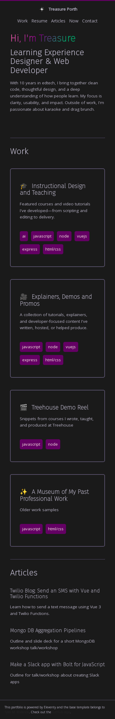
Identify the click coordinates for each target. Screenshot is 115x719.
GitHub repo (61, 712)
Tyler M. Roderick (17, 712)
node (64, 236)
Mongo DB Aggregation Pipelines (47, 630)
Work (22, 21)
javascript (42, 236)
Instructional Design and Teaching (52, 189)
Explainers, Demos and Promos (56, 300)
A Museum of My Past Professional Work (54, 495)
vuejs (82, 236)
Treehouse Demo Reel (54, 407)
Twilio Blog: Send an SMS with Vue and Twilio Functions (55, 593)
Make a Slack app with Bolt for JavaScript (57, 664)
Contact (90, 21)
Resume (39, 21)
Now (73, 21)
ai (24, 236)
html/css (53, 249)
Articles (58, 21)
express (29, 249)
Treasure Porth (57, 9)
